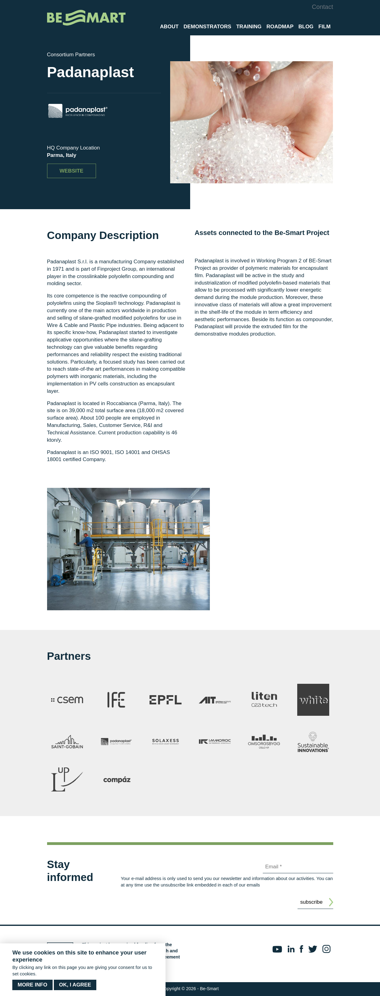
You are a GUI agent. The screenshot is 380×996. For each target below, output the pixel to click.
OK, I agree (75, 985)
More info (32, 985)
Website (71, 171)
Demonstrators (207, 27)
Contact (322, 6)
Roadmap (280, 27)
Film (324, 27)
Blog (306, 27)
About (169, 27)
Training (249, 27)
